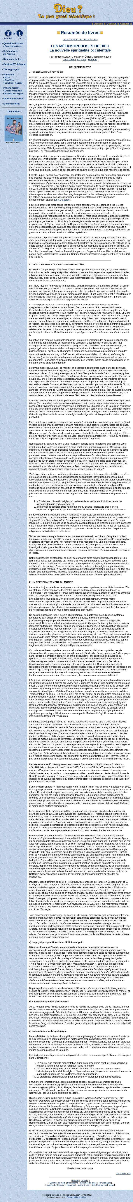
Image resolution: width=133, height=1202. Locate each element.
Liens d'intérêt (11, 103)
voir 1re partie (62, 199)
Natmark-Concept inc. (76, 1197)
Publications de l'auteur (10, 52)
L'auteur (111, 23)
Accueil (98, 23)
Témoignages (11, 69)
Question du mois (13, 43)
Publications (72, 1183)
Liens (111, 1185)
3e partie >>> (123, 1173)
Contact (124, 23)
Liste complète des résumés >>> (80, 39)
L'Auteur (84, 1180)
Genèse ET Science (14, 64)
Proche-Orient (11, 88)
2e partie (81, 59)
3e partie (92, 59)
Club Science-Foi (13, 98)
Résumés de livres (13, 59)
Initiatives (8, 74)
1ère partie (69, 59)
